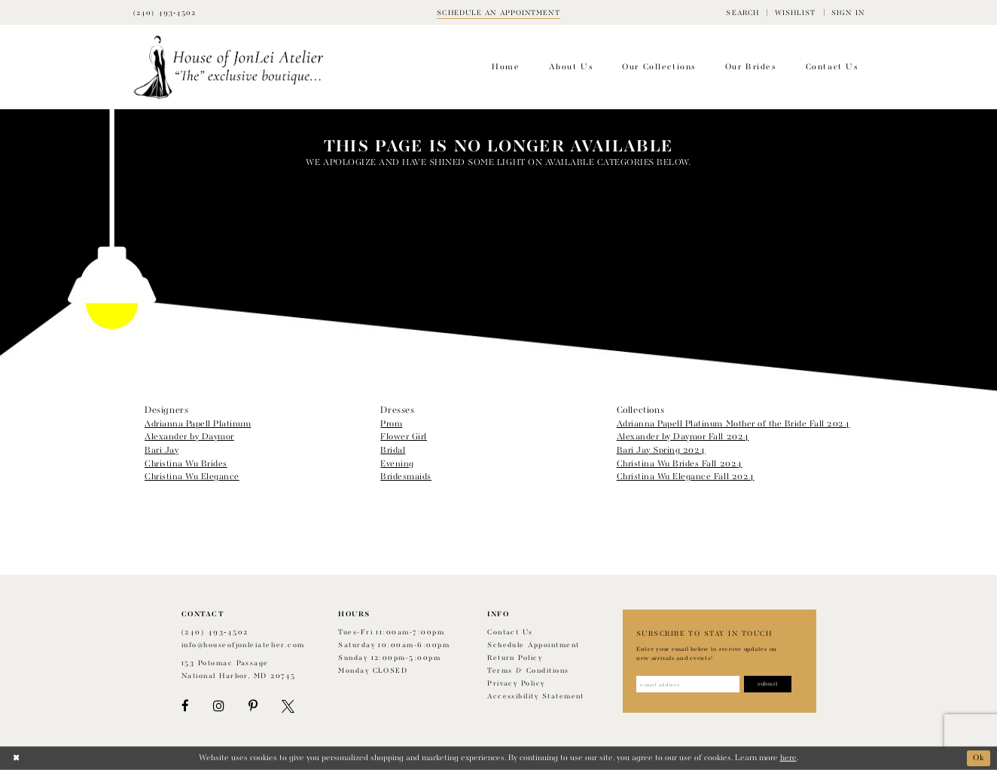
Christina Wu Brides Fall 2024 (679, 464)
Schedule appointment (533, 645)
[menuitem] (742, 12)
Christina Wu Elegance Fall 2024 (686, 477)
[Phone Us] (165, 12)
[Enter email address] (687, 684)
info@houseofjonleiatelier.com (243, 645)
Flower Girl (403, 437)
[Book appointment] (498, 12)
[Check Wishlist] (795, 12)
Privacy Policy (516, 684)
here (788, 757)
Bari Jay (161, 450)
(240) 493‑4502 (214, 632)
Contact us (510, 632)
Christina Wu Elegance (192, 477)
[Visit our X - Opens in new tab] (288, 706)
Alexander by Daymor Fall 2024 (683, 437)
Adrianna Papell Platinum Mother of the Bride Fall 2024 (733, 424)
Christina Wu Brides (186, 464)
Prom (391, 424)
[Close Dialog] (16, 758)
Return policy (514, 658)
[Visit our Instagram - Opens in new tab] (218, 706)
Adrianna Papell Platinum (198, 424)
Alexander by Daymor (189, 437)
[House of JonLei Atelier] (228, 67)
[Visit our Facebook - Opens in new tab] (185, 706)
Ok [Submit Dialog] (979, 757)
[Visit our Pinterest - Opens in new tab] (253, 706)
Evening (397, 464)
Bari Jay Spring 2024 (661, 450)
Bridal (392, 450)
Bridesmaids (405, 477)
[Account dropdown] (848, 12)
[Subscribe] (767, 684)
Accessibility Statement (535, 696)
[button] (742, 12)
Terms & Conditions (528, 671)
